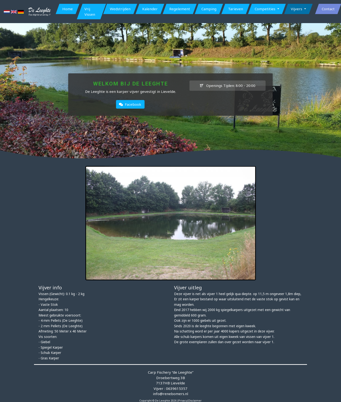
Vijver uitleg (188, 287)
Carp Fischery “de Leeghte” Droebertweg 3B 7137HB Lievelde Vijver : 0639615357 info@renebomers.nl (170, 383)
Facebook (130, 104)
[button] (267, 9)
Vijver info (50, 287)
